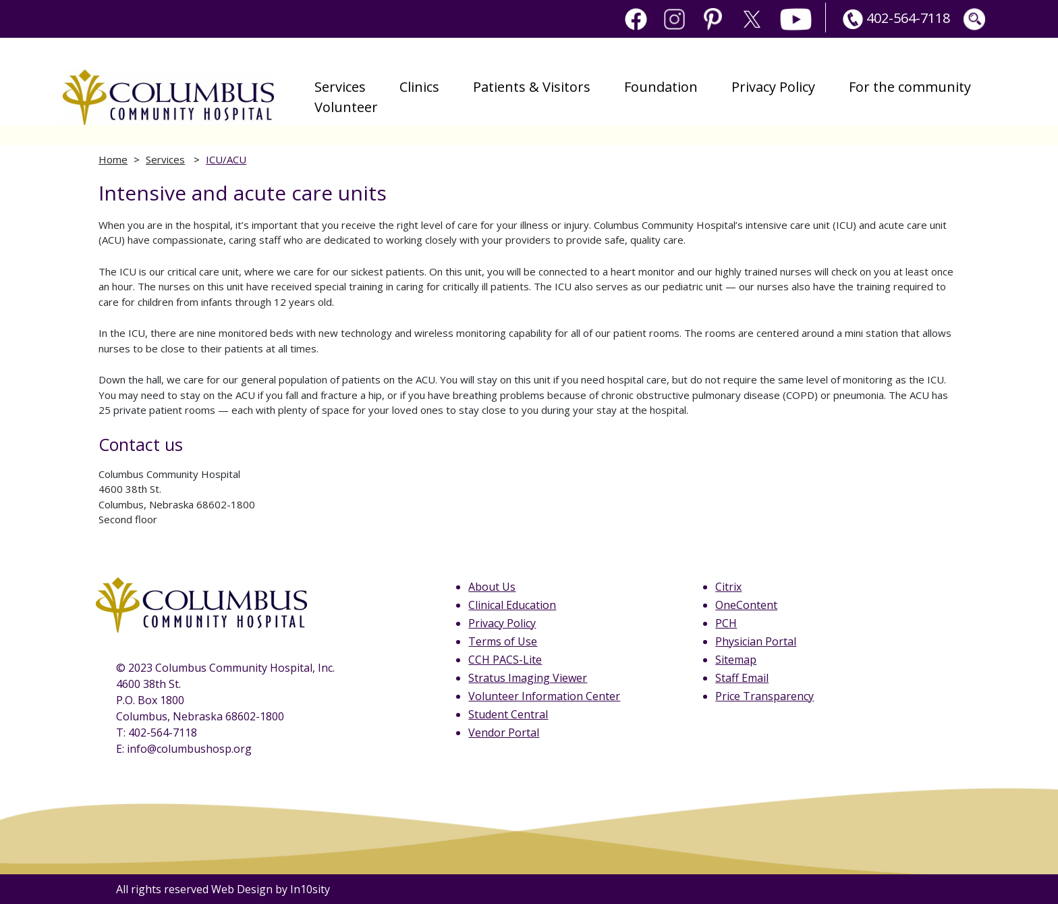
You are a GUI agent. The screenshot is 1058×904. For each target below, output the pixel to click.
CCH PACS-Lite (505, 659)
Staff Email (742, 677)
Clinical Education (512, 604)
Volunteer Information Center (544, 696)
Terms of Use (502, 641)
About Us (492, 586)
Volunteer (346, 107)
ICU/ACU (226, 159)
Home (113, 159)
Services (340, 87)
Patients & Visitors (531, 87)
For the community (910, 87)
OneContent (746, 604)
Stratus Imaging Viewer (527, 677)
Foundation (661, 87)
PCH (726, 623)
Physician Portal (755, 641)
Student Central (508, 714)
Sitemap (735, 659)
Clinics (419, 87)
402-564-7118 (894, 18)
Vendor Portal (503, 732)
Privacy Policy (773, 87)
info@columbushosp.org (189, 748)
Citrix (728, 586)
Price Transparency (764, 696)
